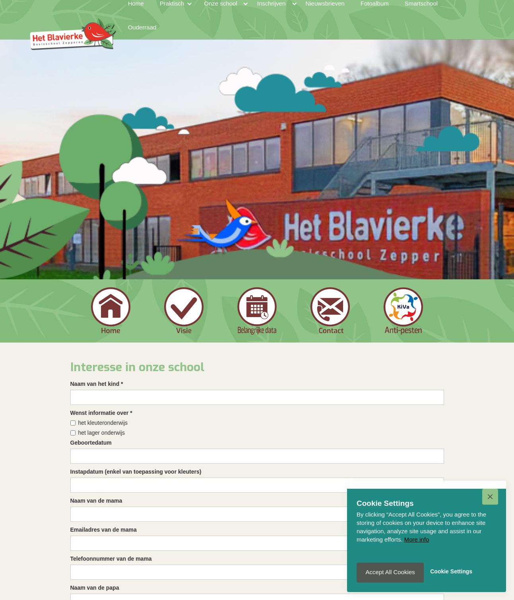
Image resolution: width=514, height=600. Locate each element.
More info (416, 539)
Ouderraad (142, 27)
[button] (490, 497)
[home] (73, 23)
